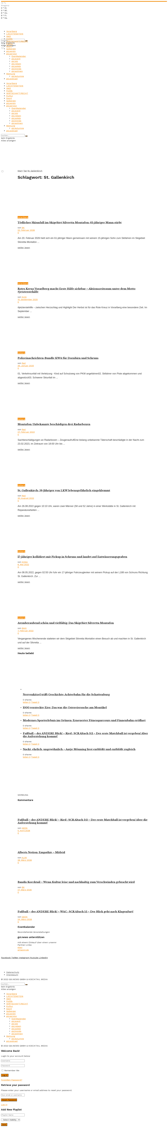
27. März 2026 (25, 890)
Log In (4, 1104)
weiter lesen (24, 247)
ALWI (24, 857)
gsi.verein (11, 51)
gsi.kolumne (18, 76)
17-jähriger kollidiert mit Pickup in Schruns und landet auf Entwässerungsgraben (72, 556)
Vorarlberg (11, 31)
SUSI (24, 297)
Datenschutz (12, 972)
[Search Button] (26, 984)
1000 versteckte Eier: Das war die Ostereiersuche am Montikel (65, 707)
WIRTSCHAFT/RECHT (17, 41)
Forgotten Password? (11, 1080)
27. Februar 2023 (26, 432)
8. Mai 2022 (23, 564)
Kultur (9, 44)
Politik (9, 39)
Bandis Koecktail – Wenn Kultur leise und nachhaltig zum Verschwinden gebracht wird (76, 882)
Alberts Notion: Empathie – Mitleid (41, 852)
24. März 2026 (25, 919)
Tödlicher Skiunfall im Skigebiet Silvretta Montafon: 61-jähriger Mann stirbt (70, 222)
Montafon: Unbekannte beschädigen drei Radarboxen (54, 424)
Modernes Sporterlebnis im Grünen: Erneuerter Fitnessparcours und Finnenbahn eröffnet (84, 720)
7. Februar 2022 (25, 630)
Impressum (12, 974)
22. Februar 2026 (26, 230)
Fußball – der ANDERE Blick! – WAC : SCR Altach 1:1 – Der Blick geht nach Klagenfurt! (75, 911)
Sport (9, 46)
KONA (25, 562)
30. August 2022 (26, 498)
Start (20, 171)
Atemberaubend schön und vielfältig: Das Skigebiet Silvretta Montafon (66, 622)
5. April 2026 (24, 830)
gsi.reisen (16, 64)
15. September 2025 (28, 299)
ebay (20, 947)
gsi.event (16, 59)
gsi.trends (16, 68)
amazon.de (23, 950)
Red (24, 363)
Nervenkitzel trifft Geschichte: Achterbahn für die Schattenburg (66, 694)
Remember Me (11, 1070)
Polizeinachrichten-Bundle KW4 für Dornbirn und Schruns (58, 358)
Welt (8, 36)
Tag (25, 171)
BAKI (24, 628)
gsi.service (11, 54)
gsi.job (15, 61)
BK (23, 227)
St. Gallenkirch (34, 171)
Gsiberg (21, 353)
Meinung (10, 73)
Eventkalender (19, 56)
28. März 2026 (25, 860)
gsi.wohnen (17, 71)
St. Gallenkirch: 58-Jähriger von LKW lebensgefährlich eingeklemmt (64, 490)
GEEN (24, 828)
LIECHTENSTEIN (14, 34)
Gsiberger (11, 49)
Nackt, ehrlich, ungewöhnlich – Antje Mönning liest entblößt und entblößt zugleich (79, 749)
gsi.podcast (12, 78)
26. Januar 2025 (26, 365)
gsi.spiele (16, 66)
